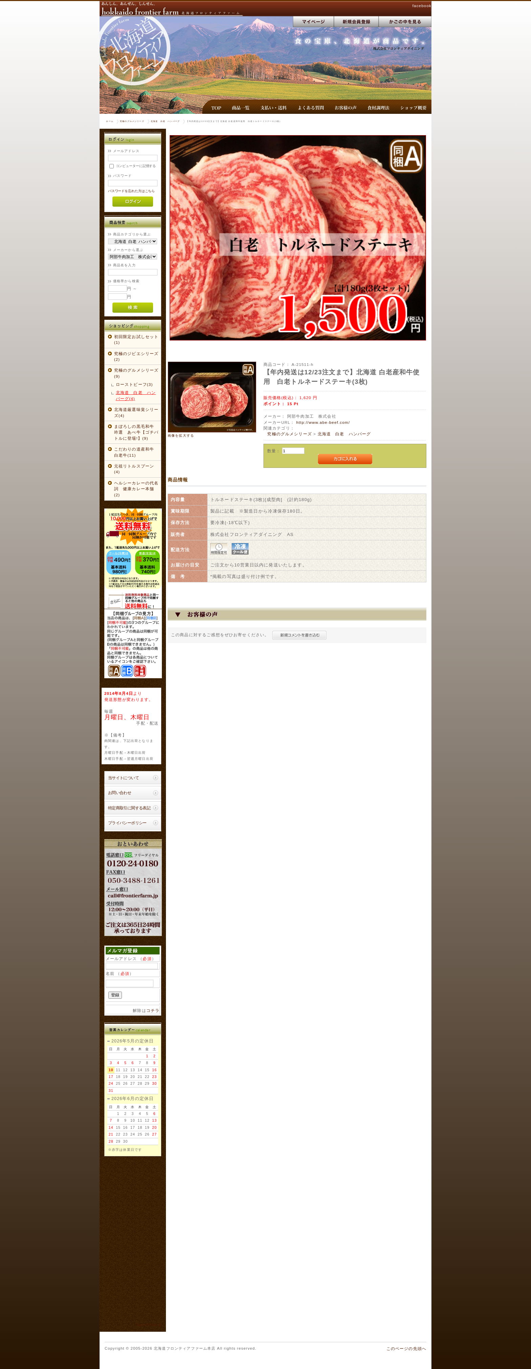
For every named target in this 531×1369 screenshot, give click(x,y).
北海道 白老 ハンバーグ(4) (136, 395)
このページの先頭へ (406, 1348)
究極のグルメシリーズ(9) (136, 373)
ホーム (109, 121)
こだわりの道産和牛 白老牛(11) (136, 452)
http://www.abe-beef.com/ (323, 422)
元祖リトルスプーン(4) (134, 469)
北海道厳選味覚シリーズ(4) (136, 412)
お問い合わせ (119, 792)
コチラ (153, 1010)
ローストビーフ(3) (134, 384)
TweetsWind (149, 1325)
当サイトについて (123, 777)
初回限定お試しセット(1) (136, 339)
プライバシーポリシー (127, 823)
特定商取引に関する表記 (129, 808)
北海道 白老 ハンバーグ (165, 121)
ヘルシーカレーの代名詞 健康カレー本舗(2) (136, 489)
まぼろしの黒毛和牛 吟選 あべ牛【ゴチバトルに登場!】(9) (136, 432)
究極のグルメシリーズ (132, 121)
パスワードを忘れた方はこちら (131, 191)
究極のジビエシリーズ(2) (136, 356)
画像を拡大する (181, 435)
